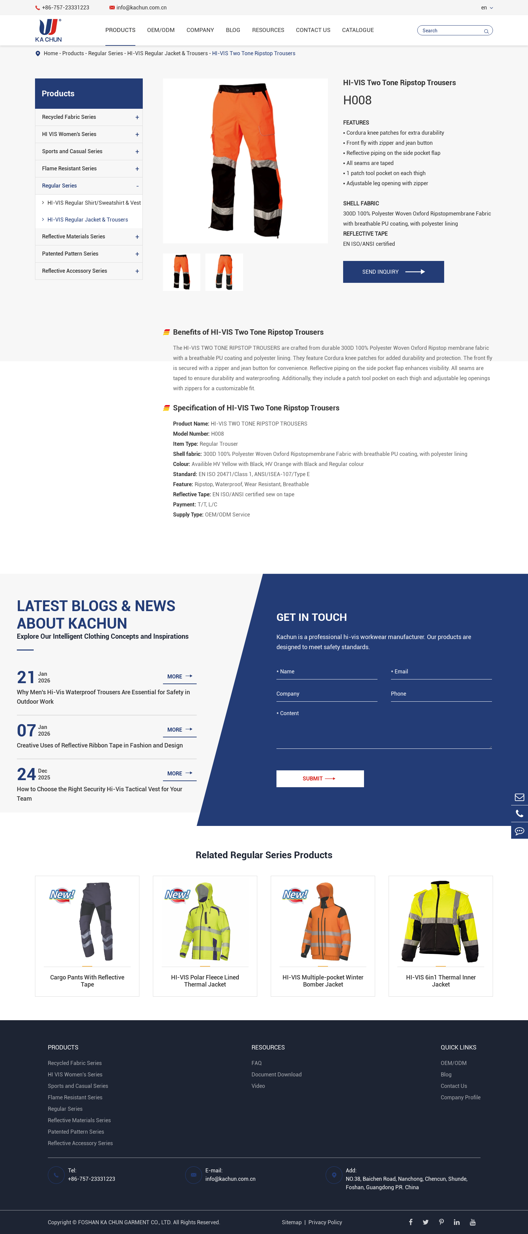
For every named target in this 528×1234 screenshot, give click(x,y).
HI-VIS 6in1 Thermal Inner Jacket (441, 981)
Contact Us (313, 30)
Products (120, 30)
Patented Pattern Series (70, 254)
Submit (319, 779)
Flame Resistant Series (69, 168)
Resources (268, 30)
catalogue (358, 30)
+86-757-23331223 (62, 7)
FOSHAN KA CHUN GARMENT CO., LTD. (125, 1222)
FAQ (257, 1063)
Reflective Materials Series (73, 236)
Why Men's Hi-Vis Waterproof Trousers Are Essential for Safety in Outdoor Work (103, 697)
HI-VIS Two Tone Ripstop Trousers (253, 53)
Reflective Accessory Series (74, 271)
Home (51, 53)
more (180, 676)
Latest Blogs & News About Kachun (96, 614)
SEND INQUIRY (393, 272)
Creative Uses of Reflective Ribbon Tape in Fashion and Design (100, 745)
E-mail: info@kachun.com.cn (230, 1174)
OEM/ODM (161, 30)
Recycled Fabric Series (69, 117)
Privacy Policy (325, 1222)
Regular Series (105, 53)
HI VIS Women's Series (69, 134)
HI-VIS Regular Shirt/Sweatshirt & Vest (91, 202)
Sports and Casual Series (72, 151)
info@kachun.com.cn (138, 7)
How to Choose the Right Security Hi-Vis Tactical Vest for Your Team (99, 794)
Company (200, 30)
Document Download (277, 1074)
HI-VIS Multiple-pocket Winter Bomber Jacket (323, 981)
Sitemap (292, 1222)
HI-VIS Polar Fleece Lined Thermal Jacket (205, 981)
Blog (233, 30)
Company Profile (461, 1097)
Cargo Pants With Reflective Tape (87, 981)
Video (258, 1086)
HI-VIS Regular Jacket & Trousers (167, 53)
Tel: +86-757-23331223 (91, 1174)
